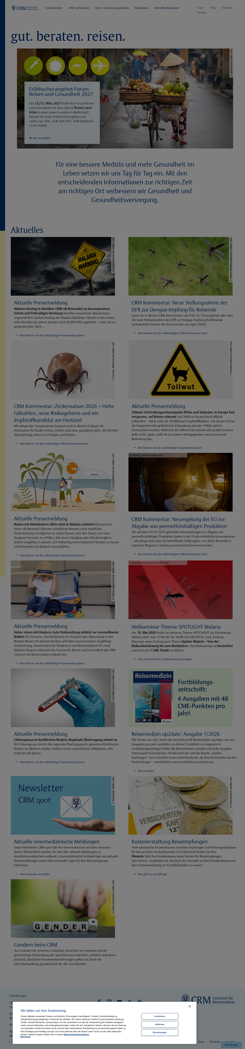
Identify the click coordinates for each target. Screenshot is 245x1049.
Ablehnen (159, 1024)
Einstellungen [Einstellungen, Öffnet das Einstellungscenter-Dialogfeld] (160, 1032)
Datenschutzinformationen (76, 1034)
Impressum (25, 1037)
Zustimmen (159, 1016)
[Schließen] (189, 1006)
